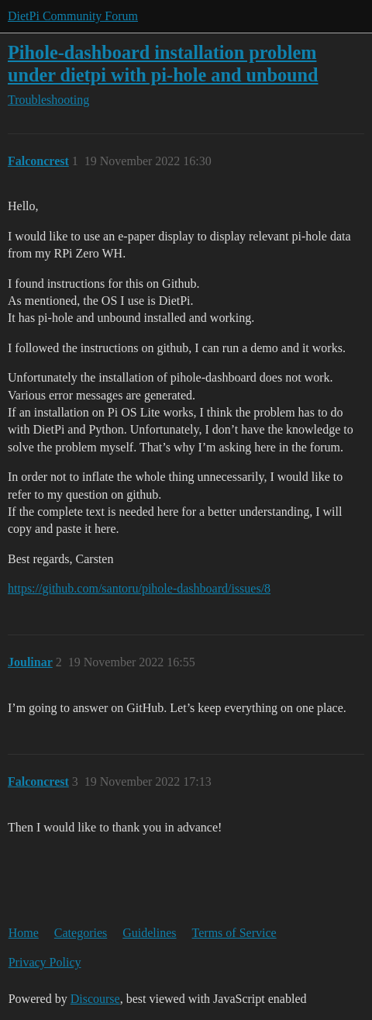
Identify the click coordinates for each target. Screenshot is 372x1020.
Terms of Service (234, 932)
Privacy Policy (45, 962)
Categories (80, 932)
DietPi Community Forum (73, 15)
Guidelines (149, 932)
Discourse (95, 998)
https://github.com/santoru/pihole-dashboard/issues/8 (139, 588)
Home (24, 932)
